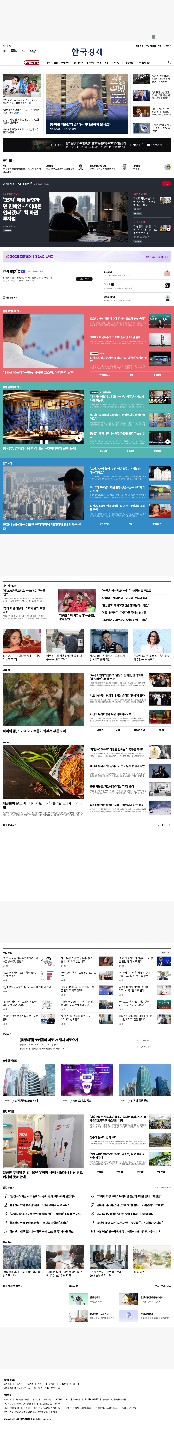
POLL (6, 1033)
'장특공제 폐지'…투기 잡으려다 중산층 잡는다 (21, 1274)
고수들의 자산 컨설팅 (11, 194)
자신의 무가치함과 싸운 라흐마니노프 (110, 714)
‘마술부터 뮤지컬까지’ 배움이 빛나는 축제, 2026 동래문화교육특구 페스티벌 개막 (118, 1119)
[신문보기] (4, 50)
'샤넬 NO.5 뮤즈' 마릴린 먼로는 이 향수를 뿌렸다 (117, 749)
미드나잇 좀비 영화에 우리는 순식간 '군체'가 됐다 (117, 695)
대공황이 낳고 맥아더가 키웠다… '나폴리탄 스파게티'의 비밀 (42, 805)
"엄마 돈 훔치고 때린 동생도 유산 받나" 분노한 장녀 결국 (64, 1274)
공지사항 (73, 1286)
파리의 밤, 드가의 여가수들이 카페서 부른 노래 (34, 731)
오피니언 (115, 62)
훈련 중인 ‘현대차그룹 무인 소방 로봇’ (78, 974)
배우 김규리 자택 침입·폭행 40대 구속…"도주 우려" (64, 657)
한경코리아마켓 (11, 311)
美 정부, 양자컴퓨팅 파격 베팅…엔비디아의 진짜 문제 (39, 448)
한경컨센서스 (104, 375)
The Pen (7, 1242)
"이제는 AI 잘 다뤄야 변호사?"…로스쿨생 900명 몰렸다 (20, 959)
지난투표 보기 (145, 1046)
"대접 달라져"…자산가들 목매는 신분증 (124, 612)
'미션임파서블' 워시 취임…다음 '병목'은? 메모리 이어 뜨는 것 (145, 230)
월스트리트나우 (139, 222)
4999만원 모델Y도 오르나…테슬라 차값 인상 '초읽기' (20, 131)
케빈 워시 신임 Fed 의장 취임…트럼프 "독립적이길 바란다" (161, 111)
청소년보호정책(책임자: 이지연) (115, 1399)
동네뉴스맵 (104, 523)
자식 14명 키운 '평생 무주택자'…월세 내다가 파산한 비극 (77, 959)
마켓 (158, 375)
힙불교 (136, 169)
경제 (49, 62)
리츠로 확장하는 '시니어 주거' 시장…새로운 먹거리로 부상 (144, 202)
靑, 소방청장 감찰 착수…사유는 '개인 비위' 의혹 (27, 987)
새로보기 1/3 (165, 952)
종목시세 (130, 451)
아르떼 (6, 670)
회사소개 (7, 1383)
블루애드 (52, 1383)
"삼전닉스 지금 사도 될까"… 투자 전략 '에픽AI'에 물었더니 (42, 1196)
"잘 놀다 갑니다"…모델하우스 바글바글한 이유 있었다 (20, 1003)
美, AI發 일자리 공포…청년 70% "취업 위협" (19, 974)
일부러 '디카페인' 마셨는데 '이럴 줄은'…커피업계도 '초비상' (130, 1205)
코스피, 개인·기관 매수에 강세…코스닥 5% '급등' (117, 318)
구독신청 (18, 1383)
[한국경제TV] (14, 50)
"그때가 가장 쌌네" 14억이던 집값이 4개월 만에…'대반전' (115, 470)
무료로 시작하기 (84, 279)
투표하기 (145, 1040)
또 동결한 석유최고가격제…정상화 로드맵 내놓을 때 (22, 170)
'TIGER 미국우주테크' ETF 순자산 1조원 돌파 (115, 337)
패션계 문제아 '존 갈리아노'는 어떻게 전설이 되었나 (117, 768)
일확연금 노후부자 (140, 194)
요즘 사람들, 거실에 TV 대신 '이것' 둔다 (112, 786)
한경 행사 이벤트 (11, 1286)
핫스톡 (97, 353)
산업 (56, 62)
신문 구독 (139, 46)
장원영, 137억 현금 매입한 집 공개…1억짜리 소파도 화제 (117, 507)
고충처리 (29, 1383)
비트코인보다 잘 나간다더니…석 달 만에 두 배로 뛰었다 (77, 988)
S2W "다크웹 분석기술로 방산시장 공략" (20, 1017)
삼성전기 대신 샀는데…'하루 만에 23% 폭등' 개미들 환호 (41, 1232)
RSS (67, 1399)
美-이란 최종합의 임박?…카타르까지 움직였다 (81, 124)
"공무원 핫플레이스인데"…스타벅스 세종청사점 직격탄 (161, 78)
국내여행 (119, 1171)
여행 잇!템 (161, 1171)
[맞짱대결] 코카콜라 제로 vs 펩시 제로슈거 (49, 1039)
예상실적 (103, 451)
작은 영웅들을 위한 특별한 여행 (60, 169)
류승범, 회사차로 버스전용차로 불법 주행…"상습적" (151, 657)
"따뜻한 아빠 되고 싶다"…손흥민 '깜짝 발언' (76, 617)
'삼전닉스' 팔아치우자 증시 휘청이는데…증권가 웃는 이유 (129, 1232)
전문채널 (129, 62)
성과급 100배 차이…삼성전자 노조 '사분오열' (161, 128)
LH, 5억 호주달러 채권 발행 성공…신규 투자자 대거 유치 (117, 489)
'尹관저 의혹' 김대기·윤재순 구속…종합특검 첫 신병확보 (21, 121)
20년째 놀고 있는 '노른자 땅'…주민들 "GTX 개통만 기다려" (130, 1223)
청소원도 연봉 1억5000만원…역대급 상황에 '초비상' (39, 1223)
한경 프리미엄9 (32, 62)
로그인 (168, 46)
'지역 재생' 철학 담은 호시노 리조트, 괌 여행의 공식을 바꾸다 (117, 1156)
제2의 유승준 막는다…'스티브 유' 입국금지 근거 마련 (108, 657)
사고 (169, 1286)
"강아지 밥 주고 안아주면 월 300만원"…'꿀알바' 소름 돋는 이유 (45, 1214)
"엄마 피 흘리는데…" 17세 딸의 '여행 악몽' (24, 610)
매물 (130, 523)
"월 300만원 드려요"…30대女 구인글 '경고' (24, 592)
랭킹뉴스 (7, 1187)
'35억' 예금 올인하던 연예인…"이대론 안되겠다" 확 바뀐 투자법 (22, 209)
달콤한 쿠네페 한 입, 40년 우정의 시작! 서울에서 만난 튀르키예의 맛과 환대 (43, 1174)
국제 (99, 62)
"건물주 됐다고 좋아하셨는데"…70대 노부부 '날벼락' (107, 1274)
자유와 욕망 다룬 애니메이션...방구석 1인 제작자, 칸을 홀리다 (136, 1017)
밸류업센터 (156, 523)
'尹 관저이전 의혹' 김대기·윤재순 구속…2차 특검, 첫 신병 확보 (136, 974)
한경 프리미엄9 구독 (153, 46)
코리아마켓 (65, 62)
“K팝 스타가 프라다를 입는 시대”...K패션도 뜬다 (76, 1017)
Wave (6, 742)
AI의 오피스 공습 (76, 1101)
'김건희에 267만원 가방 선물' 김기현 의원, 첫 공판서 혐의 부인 (78, 1003)
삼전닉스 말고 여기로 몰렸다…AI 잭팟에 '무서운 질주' (118, 359)
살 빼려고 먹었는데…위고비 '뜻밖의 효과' (125, 598)
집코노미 (90, 62)
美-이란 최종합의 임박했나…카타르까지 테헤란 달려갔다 (118, 416)
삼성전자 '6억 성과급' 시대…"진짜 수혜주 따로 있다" (39, 1205)
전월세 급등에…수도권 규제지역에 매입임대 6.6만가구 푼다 (42, 526)
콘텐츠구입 (24, 1399)
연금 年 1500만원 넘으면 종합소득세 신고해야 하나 (125, 1214)
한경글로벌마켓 (11, 387)
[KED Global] (33, 50)
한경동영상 (8, 825)
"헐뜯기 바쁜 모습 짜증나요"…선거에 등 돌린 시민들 (21, 111)
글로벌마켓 (78, 62)
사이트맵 (47, 1399)
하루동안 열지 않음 (157, 145)
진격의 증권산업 (133, 1101)
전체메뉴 (146, 62)
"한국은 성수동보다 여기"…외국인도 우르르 (126, 591)
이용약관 (76, 1399)
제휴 (17, 1399)
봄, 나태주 (138, 1272)
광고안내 (40, 1383)
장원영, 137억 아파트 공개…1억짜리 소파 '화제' (21, 657)
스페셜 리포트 (10, 1060)
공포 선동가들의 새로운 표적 (102, 169)
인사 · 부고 (160, 1286)
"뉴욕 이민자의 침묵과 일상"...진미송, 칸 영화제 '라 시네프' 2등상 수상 (116, 677)
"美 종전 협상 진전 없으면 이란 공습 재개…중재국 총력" (161, 95)
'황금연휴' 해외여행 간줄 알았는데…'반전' (125, 605)
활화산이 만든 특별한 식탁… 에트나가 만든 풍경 (116, 805)
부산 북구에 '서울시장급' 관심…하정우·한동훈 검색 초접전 (21, 101)
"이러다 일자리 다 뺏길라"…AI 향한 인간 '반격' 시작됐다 (136, 959)
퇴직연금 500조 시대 (20, 1101)
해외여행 (140, 1171)
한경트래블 (8, 1111)
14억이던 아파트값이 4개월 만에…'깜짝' (124, 620)
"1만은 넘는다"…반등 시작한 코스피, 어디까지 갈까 (38, 372)
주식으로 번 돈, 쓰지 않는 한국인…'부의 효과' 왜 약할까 (134, 1003)
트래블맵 (99, 1171)
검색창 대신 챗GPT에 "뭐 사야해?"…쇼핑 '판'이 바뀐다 (134, 988)
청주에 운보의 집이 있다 (103, 1137)
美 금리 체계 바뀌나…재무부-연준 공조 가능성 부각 (117, 435)
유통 (106, 62)
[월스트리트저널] (24, 50)
